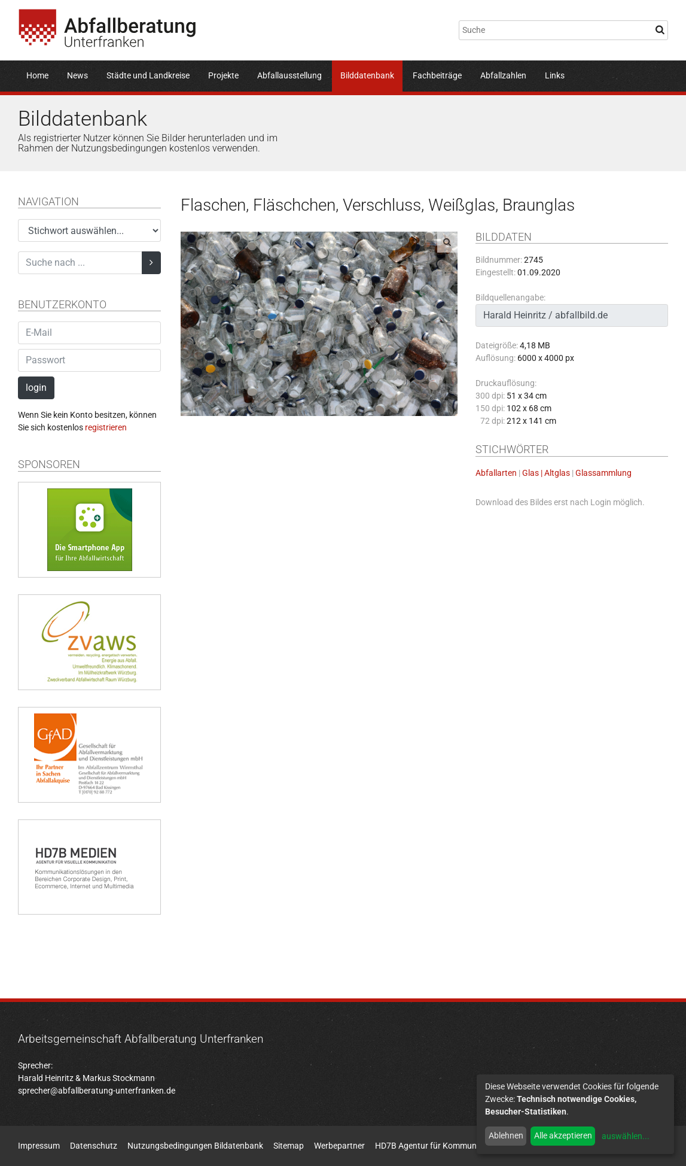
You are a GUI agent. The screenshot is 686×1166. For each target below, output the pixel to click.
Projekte (223, 75)
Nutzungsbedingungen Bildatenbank (195, 1145)
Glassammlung (603, 473)
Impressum (39, 1145)
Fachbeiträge (437, 75)
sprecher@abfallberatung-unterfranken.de (96, 1090)
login (36, 387)
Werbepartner (339, 1145)
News (77, 75)
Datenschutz (93, 1145)
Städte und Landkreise (148, 75)
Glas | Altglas (546, 473)
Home (37, 75)
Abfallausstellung (289, 75)
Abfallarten (496, 473)
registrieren (106, 427)
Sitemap (288, 1145)
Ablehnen (506, 1135)
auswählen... (626, 1136)
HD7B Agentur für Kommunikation (438, 1145)
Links (555, 75)
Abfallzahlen (503, 75)
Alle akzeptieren (563, 1135)
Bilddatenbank (367, 75)
